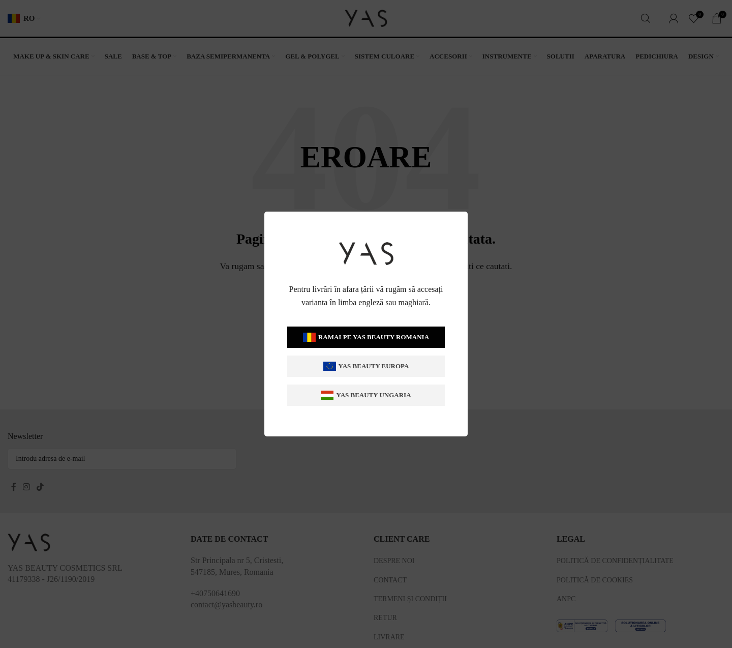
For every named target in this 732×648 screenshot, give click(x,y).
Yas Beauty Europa (366, 366)
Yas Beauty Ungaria (366, 395)
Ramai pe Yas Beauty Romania (366, 337)
